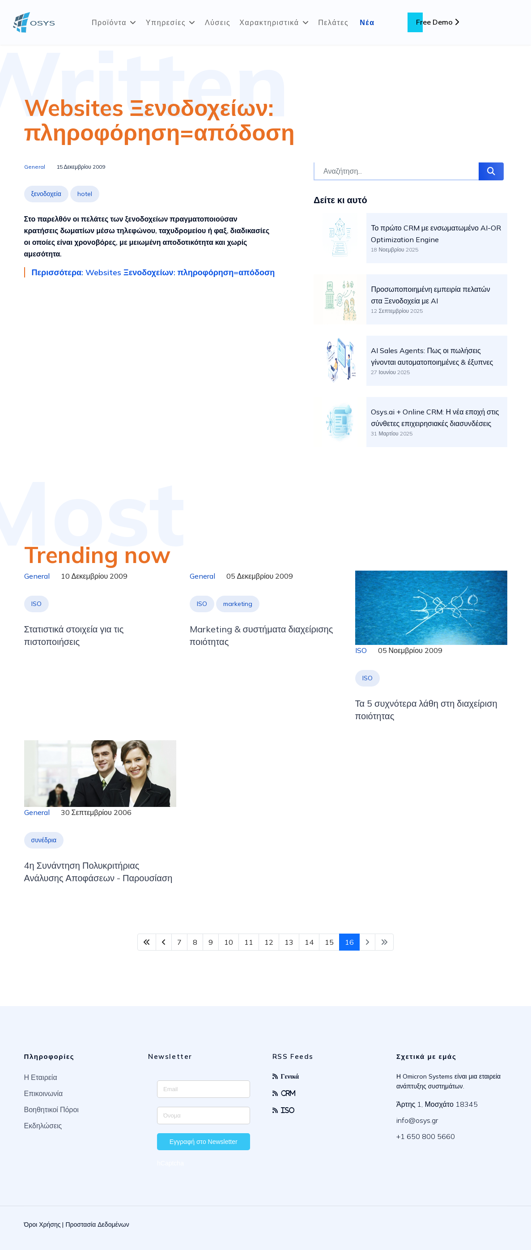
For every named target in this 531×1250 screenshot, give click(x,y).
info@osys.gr (417, 1120)
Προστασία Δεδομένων (97, 1224)
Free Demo (437, 21)
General (34, 166)
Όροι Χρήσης (42, 1224)
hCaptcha (170, 1163)
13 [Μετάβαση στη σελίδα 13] (289, 942)
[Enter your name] (203, 1115)
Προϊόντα (109, 22)
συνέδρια (44, 840)
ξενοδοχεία (46, 194)
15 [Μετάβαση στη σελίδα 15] (329, 942)
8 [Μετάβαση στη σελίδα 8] (195, 942)
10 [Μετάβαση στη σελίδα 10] (228, 942)
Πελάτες (333, 22)
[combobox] (396, 171)
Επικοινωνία (43, 1093)
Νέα (367, 22)
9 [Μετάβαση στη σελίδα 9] (210, 942)
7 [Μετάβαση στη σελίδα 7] (179, 942)
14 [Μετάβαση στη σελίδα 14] (309, 942)
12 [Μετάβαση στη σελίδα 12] (268, 942)
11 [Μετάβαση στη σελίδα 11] (248, 942)
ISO (36, 604)
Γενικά (290, 1076)
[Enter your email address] (203, 1089)
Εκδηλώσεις (43, 1125)
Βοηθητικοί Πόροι (51, 1109)
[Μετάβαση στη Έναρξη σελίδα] (146, 942)
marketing (237, 604)
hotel (84, 194)
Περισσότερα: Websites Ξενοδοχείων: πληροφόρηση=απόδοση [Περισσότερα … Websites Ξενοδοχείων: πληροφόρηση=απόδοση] (153, 272)
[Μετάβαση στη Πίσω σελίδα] (164, 942)
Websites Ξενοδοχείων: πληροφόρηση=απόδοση (159, 120)
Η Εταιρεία (40, 1077)
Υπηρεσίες (166, 22)
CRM (288, 1093)
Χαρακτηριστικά (269, 22)
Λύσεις (217, 22)
